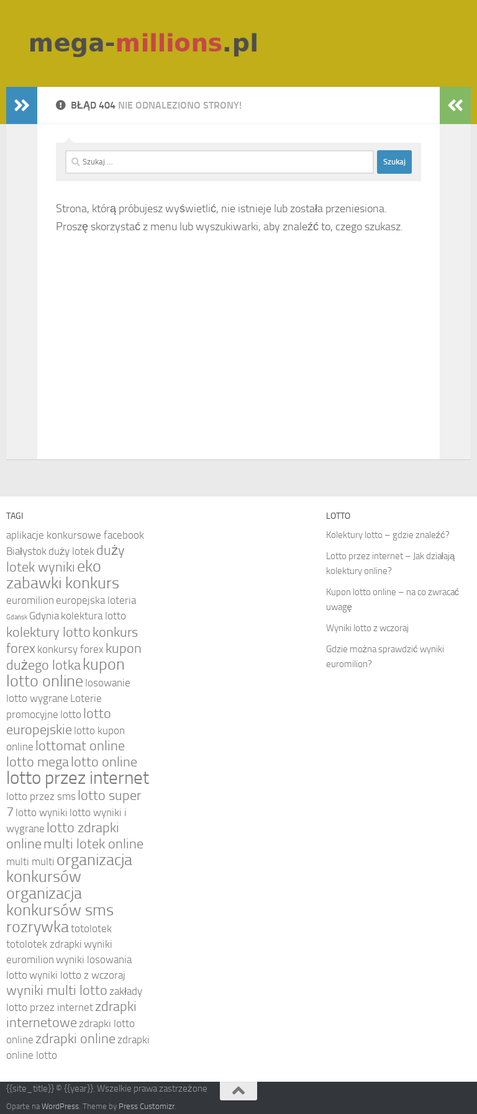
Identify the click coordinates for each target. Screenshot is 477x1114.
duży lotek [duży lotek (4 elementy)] (71, 551)
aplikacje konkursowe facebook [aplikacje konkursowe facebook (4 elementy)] (75, 535)
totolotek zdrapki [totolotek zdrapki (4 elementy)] (44, 944)
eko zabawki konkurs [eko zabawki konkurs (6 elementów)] (62, 575)
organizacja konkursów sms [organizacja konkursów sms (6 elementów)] (60, 902)
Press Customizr (147, 1106)
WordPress (60, 1106)
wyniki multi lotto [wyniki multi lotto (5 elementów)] (56, 990)
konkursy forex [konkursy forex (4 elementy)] (70, 649)
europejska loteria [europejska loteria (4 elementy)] (96, 600)
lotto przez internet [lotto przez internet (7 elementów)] (77, 778)
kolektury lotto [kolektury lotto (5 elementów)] (48, 632)
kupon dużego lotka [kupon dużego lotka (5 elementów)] (74, 656)
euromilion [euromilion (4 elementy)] (30, 600)
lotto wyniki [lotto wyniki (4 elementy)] (42, 812)
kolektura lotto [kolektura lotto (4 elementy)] (93, 615)
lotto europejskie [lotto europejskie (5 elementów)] (58, 722)
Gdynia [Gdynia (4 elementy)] (44, 615)
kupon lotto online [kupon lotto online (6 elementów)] (65, 673)
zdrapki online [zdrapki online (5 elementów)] (75, 1039)
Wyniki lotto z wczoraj (367, 628)
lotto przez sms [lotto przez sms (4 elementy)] (41, 796)
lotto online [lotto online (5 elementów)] (104, 762)
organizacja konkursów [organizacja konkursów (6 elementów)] (69, 868)
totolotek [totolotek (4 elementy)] (91, 928)
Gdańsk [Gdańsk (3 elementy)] (16, 617)
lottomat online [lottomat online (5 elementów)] (80, 746)
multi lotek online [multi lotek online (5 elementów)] (93, 844)
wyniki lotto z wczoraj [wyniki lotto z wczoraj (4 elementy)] (77, 975)
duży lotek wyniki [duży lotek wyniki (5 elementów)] (65, 558)
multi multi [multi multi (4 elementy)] (30, 861)
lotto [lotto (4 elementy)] (70, 714)
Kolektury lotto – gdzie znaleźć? (388, 535)
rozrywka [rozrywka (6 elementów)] (37, 927)
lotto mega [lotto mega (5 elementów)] (37, 762)
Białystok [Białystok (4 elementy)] (26, 551)
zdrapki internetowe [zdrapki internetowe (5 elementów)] (71, 1015)
